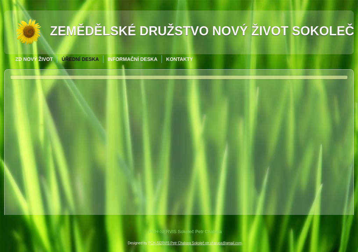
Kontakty (179, 59)
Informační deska (132, 59)
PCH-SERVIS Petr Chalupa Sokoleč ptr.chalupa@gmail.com (195, 243)
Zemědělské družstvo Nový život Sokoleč (202, 31)
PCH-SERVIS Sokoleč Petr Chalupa (185, 231)
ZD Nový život (34, 59)
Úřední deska (80, 59)
